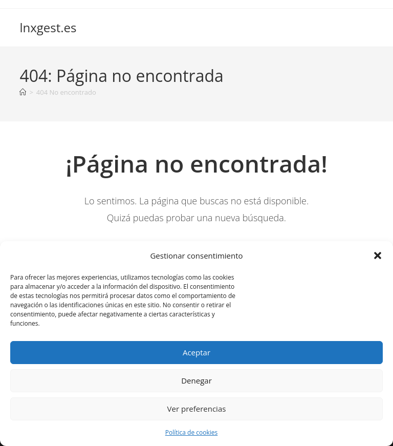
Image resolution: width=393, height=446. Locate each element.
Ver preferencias (196, 408)
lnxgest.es (47, 27)
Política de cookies (191, 432)
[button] (378, 255)
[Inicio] (22, 92)
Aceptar (196, 352)
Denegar (196, 380)
